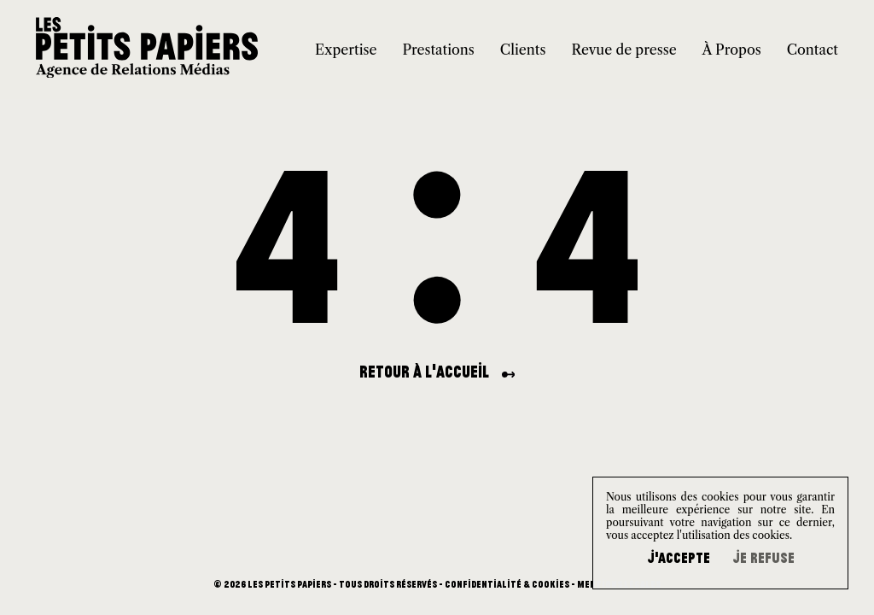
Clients (523, 49)
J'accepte (678, 557)
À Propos (731, 49)
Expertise (345, 49)
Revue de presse (623, 49)
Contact (812, 49)
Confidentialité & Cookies (507, 584)
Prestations (438, 49)
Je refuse (763, 557)
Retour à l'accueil (437, 371)
